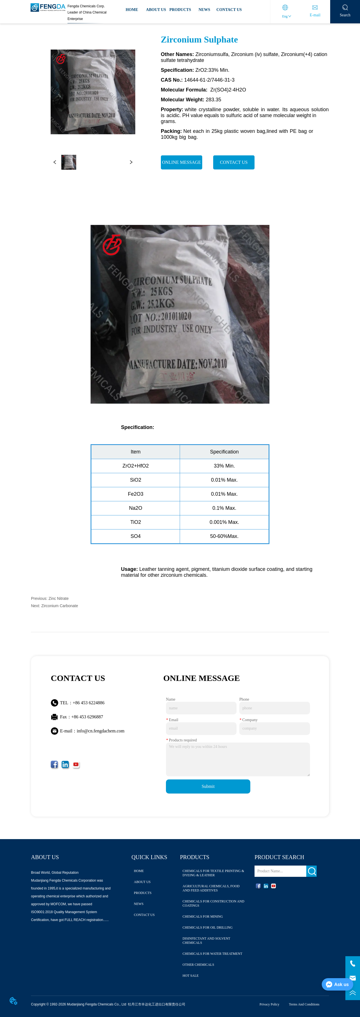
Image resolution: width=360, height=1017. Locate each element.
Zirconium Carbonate (59, 606)
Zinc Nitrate (58, 598)
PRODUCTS (180, 10)
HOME (132, 10)
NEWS (204, 10)
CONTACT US (229, 10)
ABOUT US (156, 10)
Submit (208, 786)
